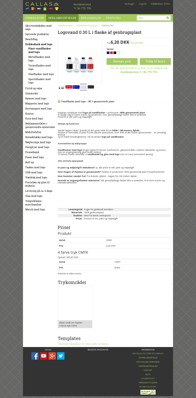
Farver (110, 47)
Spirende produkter (37, 33)
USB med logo (33, 171)
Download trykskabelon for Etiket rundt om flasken (83, 342)
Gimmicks (31, 92)
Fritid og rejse (33, 87)
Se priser (137, 41)
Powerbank (32, 151)
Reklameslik (91, 16)
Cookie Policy (148, 377)
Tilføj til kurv (155, 60)
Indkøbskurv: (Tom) (160, 3)
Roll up (29, 161)
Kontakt (148, 369)
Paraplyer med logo (37, 146)
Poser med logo (34, 156)
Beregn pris (122, 60)
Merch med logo (35, 208)
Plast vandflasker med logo (39, 49)
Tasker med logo (35, 166)
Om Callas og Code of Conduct (148, 352)
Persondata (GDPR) (148, 381)
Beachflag (31, 38)
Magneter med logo (37, 102)
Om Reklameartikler (148, 356)
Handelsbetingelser (148, 365)
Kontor (29, 112)
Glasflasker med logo (41, 72)
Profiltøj (113, 16)
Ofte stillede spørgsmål (148, 360)
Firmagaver (34, 16)
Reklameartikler (62, 16)
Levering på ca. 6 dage (38, 189)
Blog (148, 373)
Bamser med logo (35, 97)
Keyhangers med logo (38, 107)
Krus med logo (34, 117)
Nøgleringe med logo (38, 141)
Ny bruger (129, 3)
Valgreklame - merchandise (34, 201)
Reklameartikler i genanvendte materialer (40, 124)
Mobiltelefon (33, 130)
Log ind (142, 3)
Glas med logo (33, 194)
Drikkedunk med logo (38, 43)
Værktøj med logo (36, 176)
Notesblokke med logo (39, 135)
